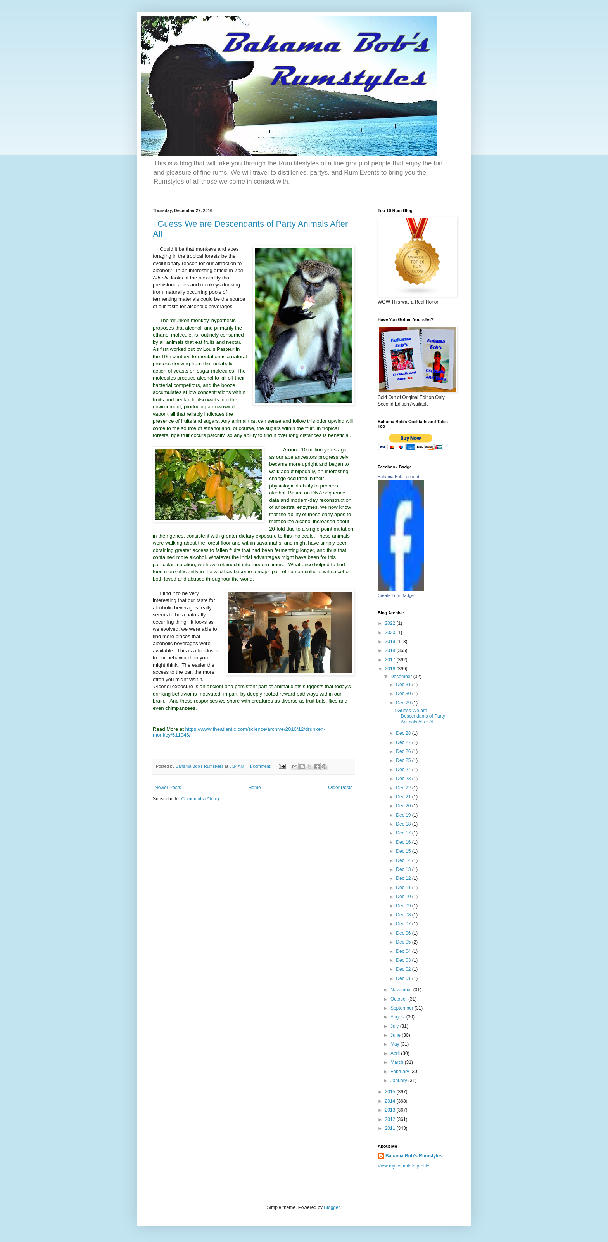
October (399, 999)
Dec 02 (404, 969)
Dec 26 (404, 751)
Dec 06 (404, 933)
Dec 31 (404, 684)
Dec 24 (404, 769)
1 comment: (260, 766)
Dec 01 (404, 978)
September (402, 1008)
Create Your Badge (396, 595)
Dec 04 (404, 951)
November (401, 989)
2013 (391, 1110)
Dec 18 (404, 824)
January (399, 1080)
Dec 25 (404, 760)
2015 (391, 1092)
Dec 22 (404, 788)
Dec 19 (404, 815)
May (395, 1044)
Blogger (332, 1207)
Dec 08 (404, 915)
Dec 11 (404, 887)
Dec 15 (404, 851)
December (401, 676)
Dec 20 (404, 805)
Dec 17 (404, 833)
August (398, 1017)
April (395, 1053)
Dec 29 (404, 703)
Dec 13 (404, 869)
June (396, 1035)
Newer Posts (168, 787)
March (397, 1062)
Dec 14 (404, 860)
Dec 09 (404, 906)
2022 (391, 623)
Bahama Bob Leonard (398, 476)
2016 (391, 668)
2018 (391, 650)
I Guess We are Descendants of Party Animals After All (420, 716)
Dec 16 (404, 842)
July (395, 1026)
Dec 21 (404, 797)
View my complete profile (403, 1166)
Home (255, 787)
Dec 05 (404, 942)
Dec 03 (404, 960)
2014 (391, 1101)
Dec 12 (404, 878)
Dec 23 (404, 778)
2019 (391, 641)
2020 (391, 632)
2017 (391, 660)
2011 (391, 1128)
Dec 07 (404, 923)
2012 (391, 1119)
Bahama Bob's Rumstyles (413, 1156)
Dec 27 (404, 742)
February (400, 1071)
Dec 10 (404, 896)
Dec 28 (404, 733)
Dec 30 (404, 693)
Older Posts (340, 787)
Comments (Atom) (200, 798)
